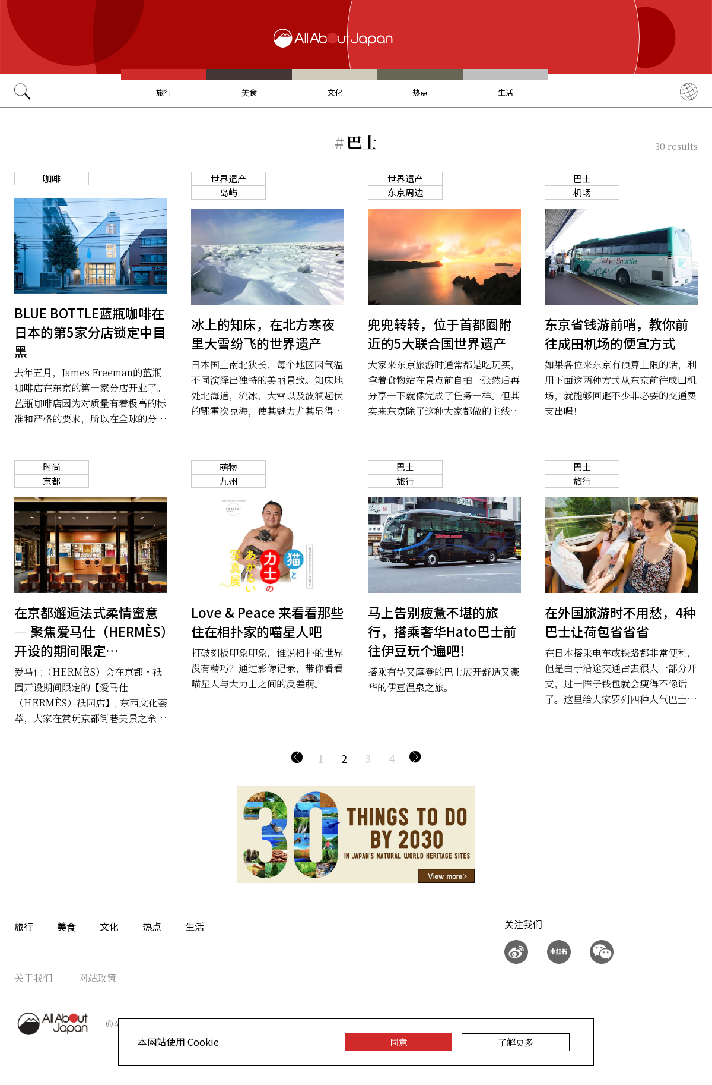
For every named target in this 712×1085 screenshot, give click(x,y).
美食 (249, 92)
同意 (399, 1042)
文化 (334, 92)
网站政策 (97, 978)
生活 (505, 92)
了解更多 (515, 1042)
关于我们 (33, 978)
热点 (420, 92)
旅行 (163, 92)
